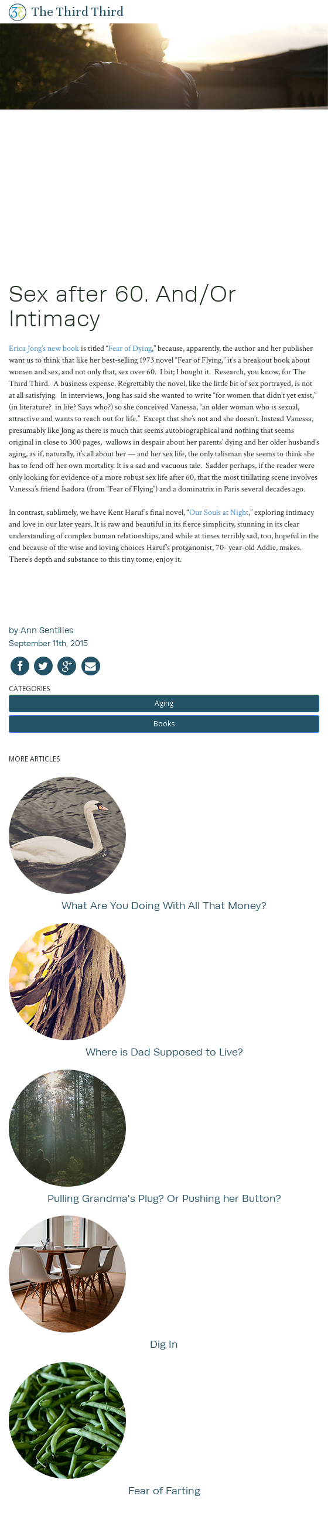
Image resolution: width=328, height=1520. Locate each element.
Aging (164, 703)
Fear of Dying (130, 348)
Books (164, 724)
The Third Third (78, 11)
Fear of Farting (164, 1490)
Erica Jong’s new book (44, 348)
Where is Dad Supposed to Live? (164, 1051)
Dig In (164, 1344)
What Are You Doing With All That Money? (164, 905)
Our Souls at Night (218, 512)
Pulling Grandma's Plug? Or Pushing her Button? (164, 1198)
